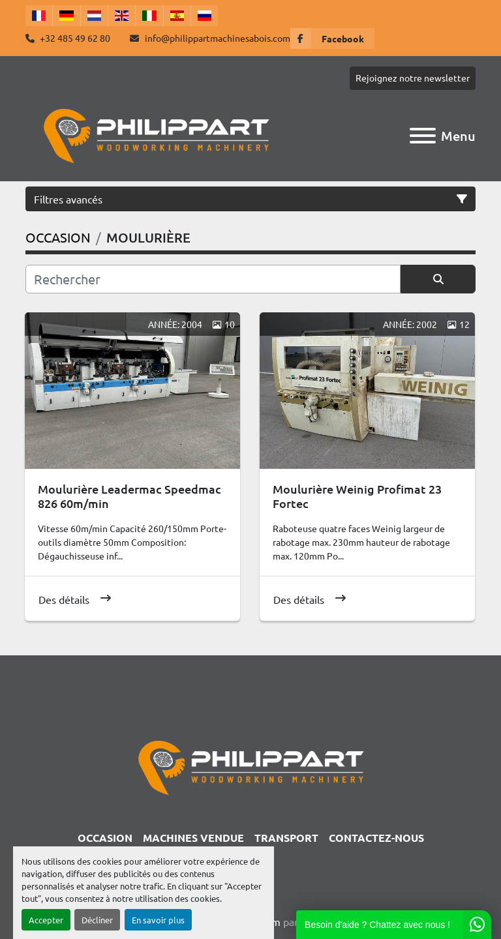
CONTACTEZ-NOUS (376, 837)
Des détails (63, 599)
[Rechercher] (213, 279)
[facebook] (332, 38)
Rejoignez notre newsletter (413, 77)
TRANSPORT (286, 837)
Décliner (97, 919)
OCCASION (105, 837)
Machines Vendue (193, 837)
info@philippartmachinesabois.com (216, 38)
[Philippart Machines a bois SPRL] (250, 765)
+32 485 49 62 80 (74, 38)
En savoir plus (158, 919)
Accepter (46, 919)
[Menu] (423, 135)
